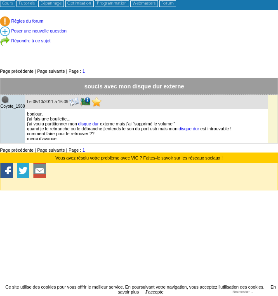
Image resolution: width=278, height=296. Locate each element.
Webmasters (143, 3)
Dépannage (50, 3)
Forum (167, 3)
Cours (7, 3)
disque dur (88, 123)
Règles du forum (21, 20)
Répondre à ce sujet (25, 40)
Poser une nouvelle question (33, 30)
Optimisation (79, 3)
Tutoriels (27, 3)
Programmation (112, 3)
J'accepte (154, 291)
